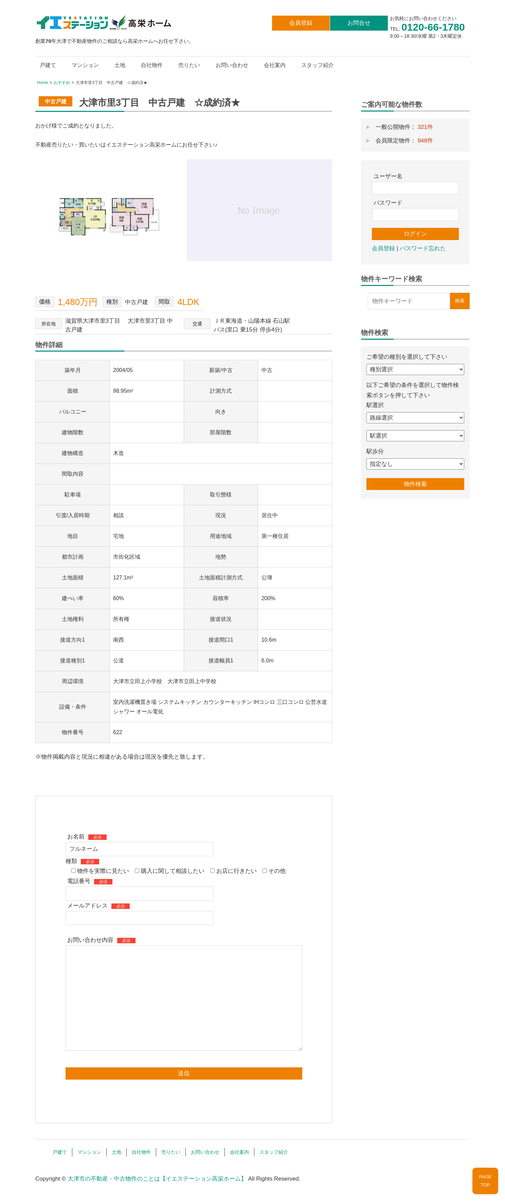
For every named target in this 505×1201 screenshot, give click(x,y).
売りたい (189, 65)
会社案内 (275, 65)
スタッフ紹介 (317, 65)
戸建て (48, 65)
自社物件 (152, 65)
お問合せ (359, 23)
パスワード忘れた (423, 248)
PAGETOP (485, 1180)
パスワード (388, 203)
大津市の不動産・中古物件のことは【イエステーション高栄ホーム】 (157, 1178)
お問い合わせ (232, 65)
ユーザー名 (388, 176)
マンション (85, 65)
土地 (119, 65)
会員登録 (300, 23)
